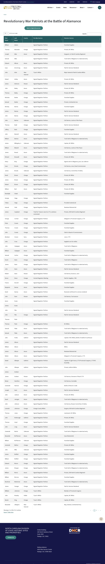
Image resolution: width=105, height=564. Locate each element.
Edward (7, 63)
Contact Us (11, 537)
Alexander (7, 436)
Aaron (6, 301)
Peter (6, 223)
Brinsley (7, 107)
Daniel (6, 361)
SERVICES (85, 2)
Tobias (7, 203)
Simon (6, 278)
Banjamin (7, 287)
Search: (84, 34)
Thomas (7, 49)
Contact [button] (89, 8)
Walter (6, 356)
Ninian (6, 381)
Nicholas (7, 97)
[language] (96, 2)
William (7, 45)
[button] (99, 7)
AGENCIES (72, 2)
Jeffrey (7, 129)
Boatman (7, 482)
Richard (7, 157)
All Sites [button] (49, 8)
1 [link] (94, 510)
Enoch (6, 260)
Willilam (7, 491)
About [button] (81, 8)
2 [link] (96, 510)
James (7, 84)
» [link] (100, 510)
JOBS (78, 2)
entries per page (13, 33)
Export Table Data (8, 512)
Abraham (7, 237)
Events (58, 8)
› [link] (98, 510)
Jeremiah (7, 445)
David (6, 175)
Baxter (7, 500)
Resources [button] (73, 8)
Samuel (7, 59)
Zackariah (7, 431)
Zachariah (7, 386)
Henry (6, 162)
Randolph (7, 194)
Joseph (7, 54)
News (65, 8)
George (7, 198)
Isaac (6, 68)
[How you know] (31, 2)
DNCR (65, 2)
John (6, 72)
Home (5, 14)
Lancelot (7, 408)
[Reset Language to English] (91, 2)
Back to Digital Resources (33, 28)
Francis (7, 283)
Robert (7, 79)
